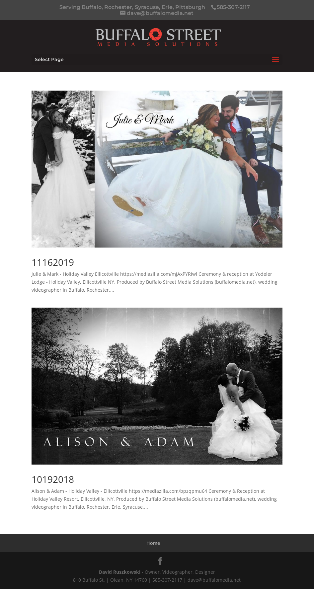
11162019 (53, 262)
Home (153, 543)
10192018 (53, 479)
